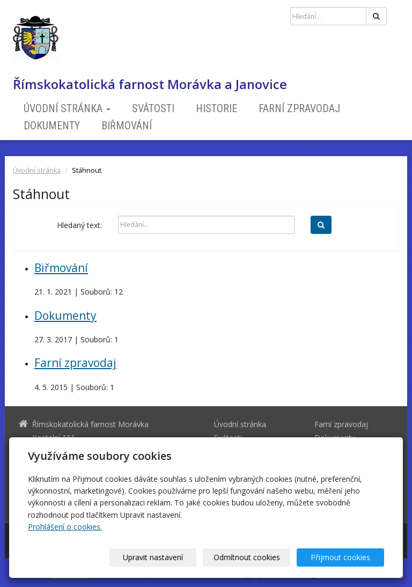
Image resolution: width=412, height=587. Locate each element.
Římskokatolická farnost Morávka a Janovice (150, 84)
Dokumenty (52, 125)
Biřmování (126, 125)
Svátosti (153, 108)
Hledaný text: (79, 225)
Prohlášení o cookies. (65, 527)
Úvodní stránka (67, 108)
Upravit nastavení (166, 557)
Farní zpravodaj (299, 108)
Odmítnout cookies (254, 557)
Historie (216, 108)
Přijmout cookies (343, 557)
